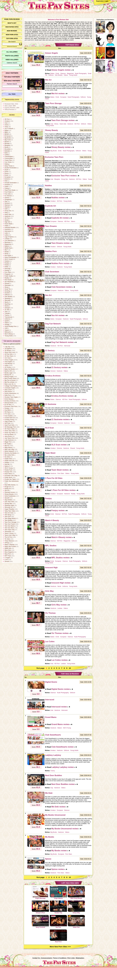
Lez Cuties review (59, 660)
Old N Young (8, 259)
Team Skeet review (59, 470)
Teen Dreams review (60, 243)
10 (70, 668)
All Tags (12, 94)
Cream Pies (8, 160)
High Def (7, 222)
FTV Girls (8, 414)
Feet (6, 181)
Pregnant (7, 274)
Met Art (7, 445)
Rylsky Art (8, 488)
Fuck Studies (9, 416)
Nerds (6, 253)
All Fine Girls (9, 354)
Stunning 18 (8, 507)
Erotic (6, 175)
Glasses (7, 207)
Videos (7, 323)
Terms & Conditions (59, 958)
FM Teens (8, 412)
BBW (6, 132)
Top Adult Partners (12, 77)
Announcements (46, 958)
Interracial (8, 231)
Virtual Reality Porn (11, 326)
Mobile (7, 252)
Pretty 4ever (8, 477)
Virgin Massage (40, 892)
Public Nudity (9, 276)
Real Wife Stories (10, 485)
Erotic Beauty (9, 399)
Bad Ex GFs (8, 371)
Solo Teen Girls (9, 501)
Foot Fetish (8, 192)
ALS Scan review (59, 445)
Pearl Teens (8, 473)
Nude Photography (10, 257)
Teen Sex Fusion (10, 524)
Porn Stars (8, 272)
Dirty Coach (8, 389)
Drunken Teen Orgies (11, 397)
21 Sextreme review (60, 419)
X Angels (7, 557)
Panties (7, 263)
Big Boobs (8, 138)
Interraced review (59, 707)
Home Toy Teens (10, 432)
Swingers (7, 308)
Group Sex (8, 211)
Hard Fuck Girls (9, 425)
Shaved (7, 283)
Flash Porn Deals (10, 190)
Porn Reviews (14, 19)
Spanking (7, 298)
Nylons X (7, 466)
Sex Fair (58, 921)
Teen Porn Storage (10, 522)
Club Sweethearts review (62, 747)
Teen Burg (8, 515)
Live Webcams (9, 240)
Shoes (7, 287)
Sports (7, 302)
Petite (6, 267)
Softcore (7, 295)
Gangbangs (8, 199)
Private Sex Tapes (10, 479)
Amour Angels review (61, 70)
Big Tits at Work (9, 382)
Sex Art (7, 490)
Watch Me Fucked (10, 546)
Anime (7, 125)
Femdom (7, 184)
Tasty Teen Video (10, 511)
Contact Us (36, 958)
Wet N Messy (9, 334)
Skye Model (8, 500)
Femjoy (7, 408)
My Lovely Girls (9, 455)
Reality (7, 278)
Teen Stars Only (10, 529)
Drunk (6, 169)
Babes (7, 130)
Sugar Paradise (9, 509)
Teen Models (9, 520)
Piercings (7, 268)
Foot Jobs (8, 194)
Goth (6, 209)
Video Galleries (11, 59)
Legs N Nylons (9, 237)
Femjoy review (57, 510)
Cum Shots (8, 162)
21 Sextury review (59, 367)
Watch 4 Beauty (9, 544)
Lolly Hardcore (9, 440)
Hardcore (7, 216)
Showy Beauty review (61, 147)
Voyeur (7, 330)
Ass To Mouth (9, 128)
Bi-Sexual (8, 136)
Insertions (8, 229)
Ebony (7, 173)
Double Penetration (11, 168)
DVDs (6, 171)
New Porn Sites (12, 34)
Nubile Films (8, 459)
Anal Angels (8, 361)
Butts (6, 153)
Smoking (7, 291)
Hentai (7, 220)
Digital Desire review (60, 689)
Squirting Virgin (9, 505)
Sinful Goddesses (10, 496)
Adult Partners (12, 73)
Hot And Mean (9, 434)
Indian (6, 225)
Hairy (6, 212)
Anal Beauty (8, 363)
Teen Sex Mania (10, 526)
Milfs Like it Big (9, 449)
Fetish (6, 186)
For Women (8, 196)
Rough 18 (8, 487)
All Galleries (11, 52)
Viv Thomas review (59, 633)
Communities (9, 158)
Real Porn (58, 936)
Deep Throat (8, 166)
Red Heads (8, 280)
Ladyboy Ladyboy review (62, 767)
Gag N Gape (8, 421)
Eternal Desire (9, 403)
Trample (7, 313)
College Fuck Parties (11, 386)
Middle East (8, 248)
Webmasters (80, 958)
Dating (7, 164)
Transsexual (8, 317)
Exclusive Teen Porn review (63, 176)
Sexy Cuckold (40, 921)
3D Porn (7, 119)
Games (7, 197)
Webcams (8, 332)
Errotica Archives (10, 401)
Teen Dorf (8, 516)
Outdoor (7, 261)
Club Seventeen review (61, 287)
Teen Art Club (9, 513)
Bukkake (7, 151)
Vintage (7, 324)
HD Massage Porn (10, 427)
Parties (7, 265)
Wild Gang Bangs (76, 892)
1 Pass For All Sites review (63, 490)
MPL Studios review (60, 558)
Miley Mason (8, 447)
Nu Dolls (7, 457)
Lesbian (7, 239)
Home (6, 19)
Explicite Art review (60, 218)
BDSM (7, 134)
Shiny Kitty (76, 907)
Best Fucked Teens (10, 378)
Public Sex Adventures (12, 481)
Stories (7, 306)
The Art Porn (8, 537)
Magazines (8, 244)
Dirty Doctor (8, 391)
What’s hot (11, 23)
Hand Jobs (8, 214)
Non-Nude (8, 255)
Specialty (7, 300)
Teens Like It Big (10, 535)
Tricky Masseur (9, 541)
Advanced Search (12, 46)
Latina (6, 235)
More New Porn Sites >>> (60, 947)
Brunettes (8, 149)
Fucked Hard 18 (10, 417)
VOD (6, 328)
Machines (8, 242)
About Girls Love (10, 352)
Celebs (7, 155)
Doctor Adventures (10, 393)
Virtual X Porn (40, 907)
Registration (100, 1)
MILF (6, 250)
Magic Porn (8, 442)
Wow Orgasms (9, 552)
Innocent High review (60, 583)
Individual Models (10, 227)
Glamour (7, 205)
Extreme (7, 179)
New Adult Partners (12, 81)
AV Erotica (8, 367)
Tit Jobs (7, 309)
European (8, 177)
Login (106, 1)
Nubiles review (58, 198)
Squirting (7, 304)
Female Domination (11, 183)
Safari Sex (76, 921)
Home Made (8, 224)
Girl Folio (7, 423)
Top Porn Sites (12, 38)
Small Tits (8, 289)
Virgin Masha (58, 892)
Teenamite (8, 531)
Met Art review (57, 94)
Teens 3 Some (9, 533)
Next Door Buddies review (63, 784)
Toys (6, 311)
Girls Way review (58, 605)
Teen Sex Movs (9, 528)
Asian (6, 127)
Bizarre (7, 141)
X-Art (6, 559)
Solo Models (8, 296)
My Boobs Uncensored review (64, 829)
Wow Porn (8, 554)
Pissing (7, 270)
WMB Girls (8, 548)
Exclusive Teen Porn (11, 406)
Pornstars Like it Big (11, 475)
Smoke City (58, 907)
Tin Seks (7, 539)
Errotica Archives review (62, 396)
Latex (6, 233)
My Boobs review (59, 851)
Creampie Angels (10, 388)
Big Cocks (8, 140)
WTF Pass (8, 556)
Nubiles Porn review (60, 263)
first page (40, 668)
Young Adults (9, 336)
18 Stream (8, 350)
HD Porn (7, 218)
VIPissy (7, 543)
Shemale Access (10, 492)
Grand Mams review (60, 724)
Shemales (8, 285)
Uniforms (7, 319)
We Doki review (58, 807)
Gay (6, 201)
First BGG (8, 410)
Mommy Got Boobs (11, 453)
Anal (6, 123)
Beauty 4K (8, 375)
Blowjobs (7, 145)
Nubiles (7, 462)
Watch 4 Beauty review (61, 537)
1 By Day (7, 347)
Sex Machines (9, 281)
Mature (7, 246)
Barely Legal (8, 373)
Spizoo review (57, 869)
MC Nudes (8, 444)
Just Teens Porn (10, 438)
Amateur (7, 121)
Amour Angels (9, 360)
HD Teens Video (10, 429)
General (7, 203)
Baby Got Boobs (10, 369)
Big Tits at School (10, 380)
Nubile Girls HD (9, 460)
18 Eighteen (8, 348)
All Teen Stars (9, 356)
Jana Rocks (8, 436)
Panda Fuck (8, 470)
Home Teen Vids (10, 431)
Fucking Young (9, 419)
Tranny (7, 315)
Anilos (6, 365)
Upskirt (7, 321)
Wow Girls (8, 550)
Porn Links (71, 958)
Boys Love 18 (9, 384)
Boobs (7, 147)
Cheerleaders (9, 156)
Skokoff (7, 498)
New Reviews (12, 31)
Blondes (7, 143)
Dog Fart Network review (62, 342)
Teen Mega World (10, 518)
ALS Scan (8, 358)
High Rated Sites (11, 27)
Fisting (7, 188)
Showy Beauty (9, 494)
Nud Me (7, 464)
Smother (7, 293)
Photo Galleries (12, 56)
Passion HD (8, 472)
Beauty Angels (9, 376)
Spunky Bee (8, 503)
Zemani (7, 561)
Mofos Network (9, 451)
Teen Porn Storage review (62, 120)
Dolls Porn (8, 395)
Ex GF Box (8, 404)
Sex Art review (57, 315)
